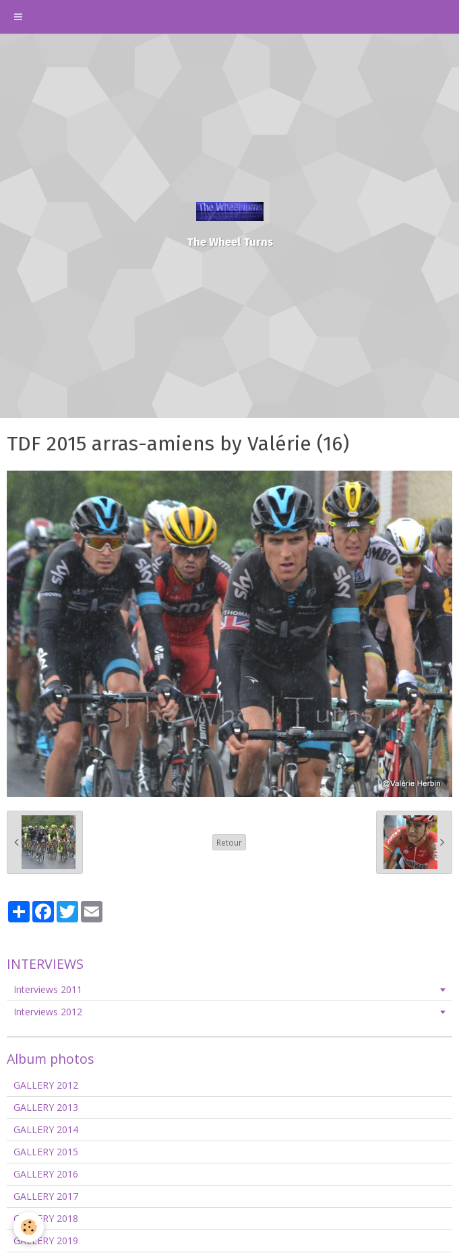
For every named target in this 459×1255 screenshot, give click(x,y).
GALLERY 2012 (45, 1085)
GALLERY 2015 (45, 1151)
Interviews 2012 (47, 1011)
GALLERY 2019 (45, 1240)
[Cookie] (28, 1227)
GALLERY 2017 (45, 1196)
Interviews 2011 (47, 989)
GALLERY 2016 (45, 1173)
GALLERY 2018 (45, 1218)
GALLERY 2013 (45, 1107)
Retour (229, 842)
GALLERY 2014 (45, 1129)
